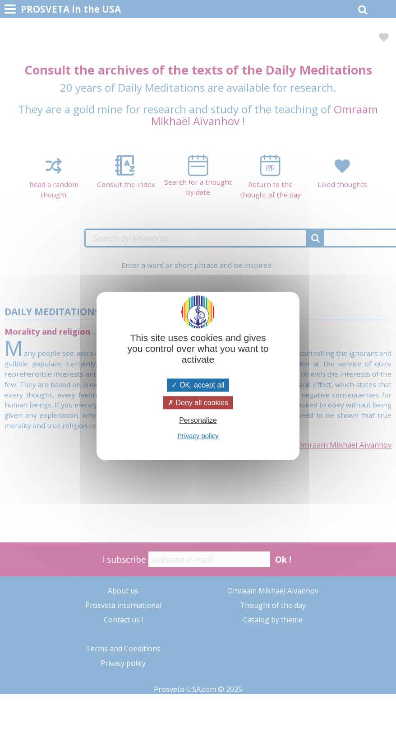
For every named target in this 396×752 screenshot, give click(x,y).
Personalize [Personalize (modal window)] (198, 420)
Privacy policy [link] (198, 435)
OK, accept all (197, 385)
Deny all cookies (198, 402)
